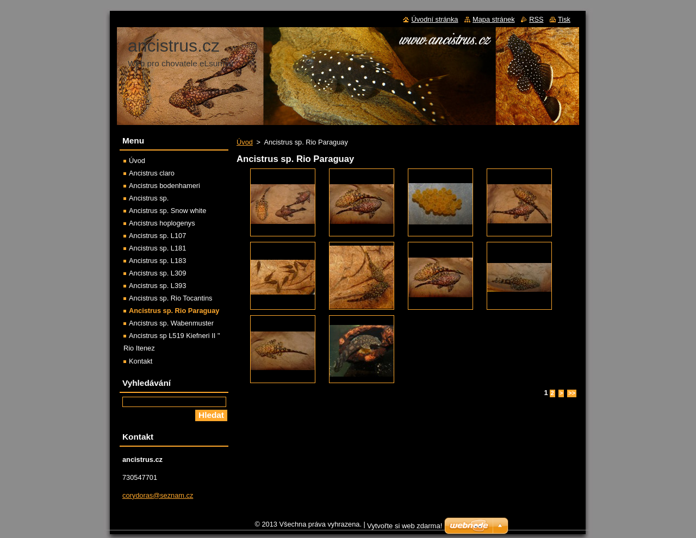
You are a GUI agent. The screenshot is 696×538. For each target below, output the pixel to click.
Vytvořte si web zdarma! (404, 528)
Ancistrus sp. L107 (157, 236)
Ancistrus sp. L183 (157, 261)
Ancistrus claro (152, 173)
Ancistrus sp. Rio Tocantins (170, 298)
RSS (536, 19)
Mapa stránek (494, 19)
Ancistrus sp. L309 (157, 273)
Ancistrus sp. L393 (157, 285)
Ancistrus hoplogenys (162, 223)
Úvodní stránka (434, 19)
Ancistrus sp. (149, 198)
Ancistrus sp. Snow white (167, 211)
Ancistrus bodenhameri (164, 186)
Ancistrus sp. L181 (157, 248)
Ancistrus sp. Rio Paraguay (174, 310)
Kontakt (140, 361)
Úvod (245, 142)
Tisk (564, 19)
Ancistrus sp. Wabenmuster (171, 323)
